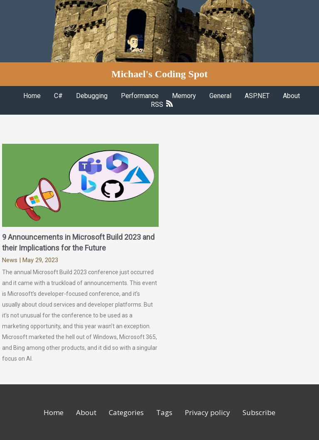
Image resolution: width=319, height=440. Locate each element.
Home (32, 96)
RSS (162, 104)
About (291, 96)
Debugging (92, 96)
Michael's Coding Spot (159, 74)
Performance (140, 96)
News (9, 260)
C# (58, 96)
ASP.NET (257, 96)
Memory (184, 96)
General (220, 96)
